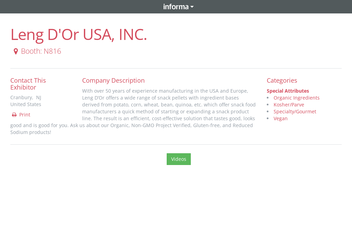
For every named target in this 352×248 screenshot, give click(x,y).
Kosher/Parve (289, 104)
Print (20, 114)
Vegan (281, 118)
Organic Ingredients (297, 97)
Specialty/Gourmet (295, 111)
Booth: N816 (36, 51)
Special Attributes (288, 90)
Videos (178, 159)
